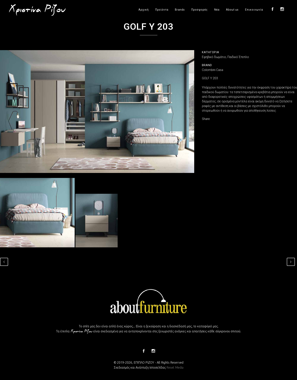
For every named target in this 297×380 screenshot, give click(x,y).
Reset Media (174, 367)
